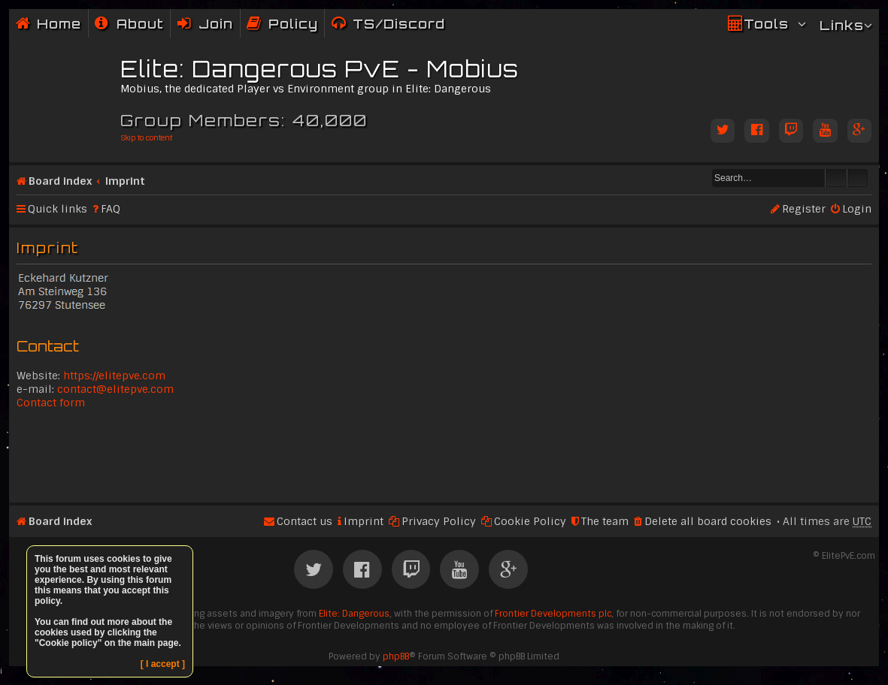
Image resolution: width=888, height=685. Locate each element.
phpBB (396, 656)
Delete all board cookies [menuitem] (707, 521)
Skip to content (146, 138)
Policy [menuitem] (293, 24)
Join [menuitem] (216, 24)
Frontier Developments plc (553, 614)
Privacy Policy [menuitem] (439, 521)
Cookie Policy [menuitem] (530, 521)
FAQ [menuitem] (110, 209)
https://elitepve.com (114, 375)
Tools (766, 24)
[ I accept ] (163, 664)
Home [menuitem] (59, 24)
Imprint (125, 181)
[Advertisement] (444, 454)
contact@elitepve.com (115, 389)
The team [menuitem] (605, 521)
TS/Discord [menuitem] (399, 24)
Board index (60, 181)
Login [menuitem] (856, 209)
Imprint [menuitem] (363, 521)
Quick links (57, 209)
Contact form (51, 402)
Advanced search (857, 178)
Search (836, 178)
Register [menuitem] (804, 209)
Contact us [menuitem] (304, 521)
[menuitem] (129, 24)
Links (842, 25)
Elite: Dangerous (354, 614)
